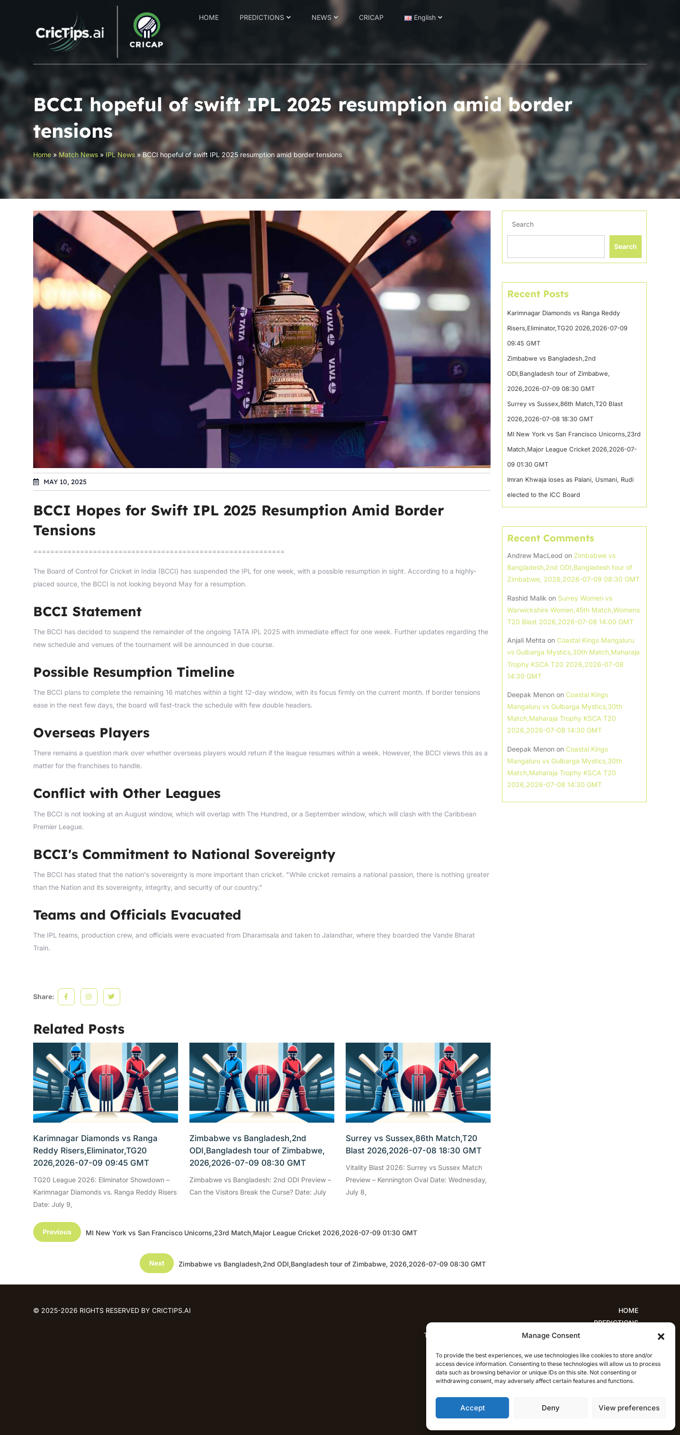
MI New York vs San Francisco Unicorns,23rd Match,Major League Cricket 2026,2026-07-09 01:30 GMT (574, 449)
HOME (209, 17)
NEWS (321, 17)
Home (42, 155)
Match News (78, 155)
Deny (551, 1407)
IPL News (120, 155)
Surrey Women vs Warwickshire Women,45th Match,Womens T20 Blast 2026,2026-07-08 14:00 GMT (573, 610)
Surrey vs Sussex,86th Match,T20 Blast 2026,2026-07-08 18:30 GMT (414, 1144)
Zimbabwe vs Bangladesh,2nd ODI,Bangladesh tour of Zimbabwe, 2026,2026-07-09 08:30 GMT (257, 1151)
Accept (472, 1407)
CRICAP (371, 17)
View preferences (629, 1407)
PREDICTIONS (262, 17)
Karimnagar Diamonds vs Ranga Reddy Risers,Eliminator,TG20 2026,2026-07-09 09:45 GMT (95, 1151)
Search (523, 224)
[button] (661, 1335)
